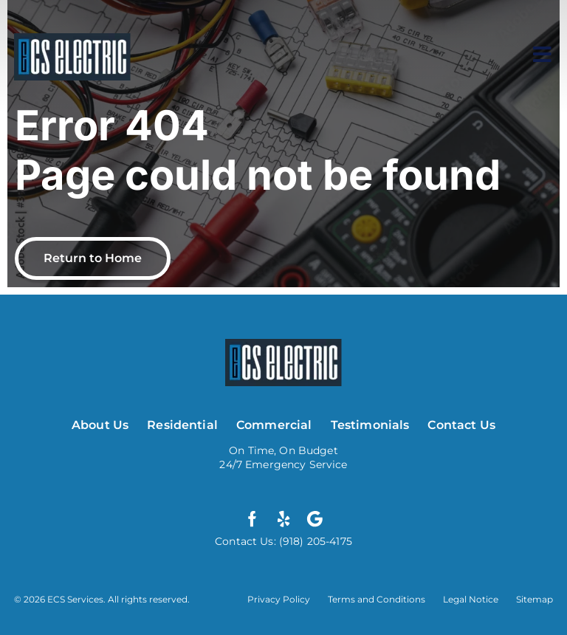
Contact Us (461, 425)
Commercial (274, 425)
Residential (182, 425)
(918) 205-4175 (314, 541)
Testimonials (370, 425)
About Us (100, 425)
